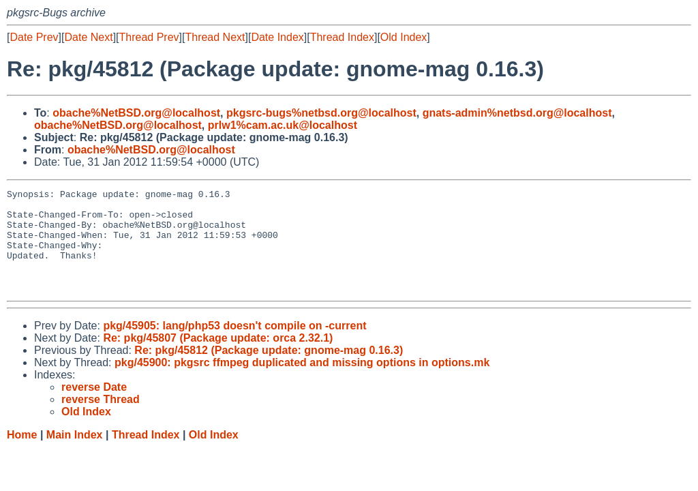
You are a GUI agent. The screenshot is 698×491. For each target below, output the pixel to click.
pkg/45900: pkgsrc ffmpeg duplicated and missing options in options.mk (302, 383)
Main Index (74, 455)
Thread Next (215, 37)
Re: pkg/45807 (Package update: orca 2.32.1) (218, 358)
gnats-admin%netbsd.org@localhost (517, 113)
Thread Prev (149, 37)
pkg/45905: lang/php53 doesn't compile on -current (234, 346)
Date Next (88, 37)
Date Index (277, 37)
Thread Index (342, 37)
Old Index (403, 37)
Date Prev (34, 37)
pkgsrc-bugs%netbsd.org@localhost (321, 113)
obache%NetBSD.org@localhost (136, 113)
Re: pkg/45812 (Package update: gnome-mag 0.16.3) (268, 370)
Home (22, 455)
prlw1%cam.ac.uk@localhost (282, 125)
